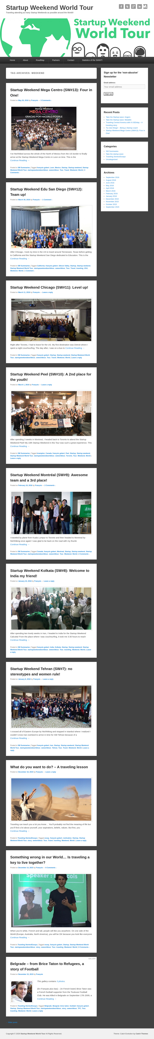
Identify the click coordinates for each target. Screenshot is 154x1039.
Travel (66, 170)
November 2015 (112, 202)
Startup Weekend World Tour (49, 7)
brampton (41, 453)
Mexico (58, 168)
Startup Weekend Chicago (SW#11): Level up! (49, 287)
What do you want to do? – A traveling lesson (49, 767)
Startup (64, 168)
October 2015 (111, 204)
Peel (67, 453)
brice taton (64, 1006)
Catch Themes (142, 1034)
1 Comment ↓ (47, 200)
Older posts (11, 1022)
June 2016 (110, 183)
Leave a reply (47, 292)
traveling (79, 268)
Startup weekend (75, 168)
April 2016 (110, 188)
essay (47, 838)
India (52, 647)
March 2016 (110, 191)
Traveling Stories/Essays (27, 838)
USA (86, 268)
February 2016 (112, 194)
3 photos (61, 981)
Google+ (133, 6)
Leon (52, 168)
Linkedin (139, 6)
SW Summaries (24, 168)
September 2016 (112, 177)
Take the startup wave (114, 154)
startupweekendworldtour (38, 170)
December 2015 (112, 199)
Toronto (69, 456)
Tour (61, 170)
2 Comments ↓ (50, 485)
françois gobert (43, 168)
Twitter (127, 6)
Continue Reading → (20, 160)
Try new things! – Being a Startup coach (122, 128)
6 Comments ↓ (51, 868)
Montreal (60, 551)
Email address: (110, 83)
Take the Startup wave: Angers (118, 117)
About (25, 60)
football (73, 1006)
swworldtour (54, 170)
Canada (49, 453)
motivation (67, 838)
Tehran (54, 748)
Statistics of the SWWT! (92, 60)
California (41, 266)
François (34, 100)
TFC (79, 1008)
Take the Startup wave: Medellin (118, 120)
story (30, 841)
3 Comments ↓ (46, 100)
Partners (56, 60)
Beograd (56, 1006)
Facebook (121, 6)
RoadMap (40, 60)
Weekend (73, 170)
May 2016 (110, 185)
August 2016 (111, 180)
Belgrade (48, 1006)
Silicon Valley (64, 266)
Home (12, 60)
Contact (145, 6)
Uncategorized (112, 159)
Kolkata (58, 647)
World (80, 170)
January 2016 (111, 196)
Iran (51, 745)
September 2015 (112, 207)
